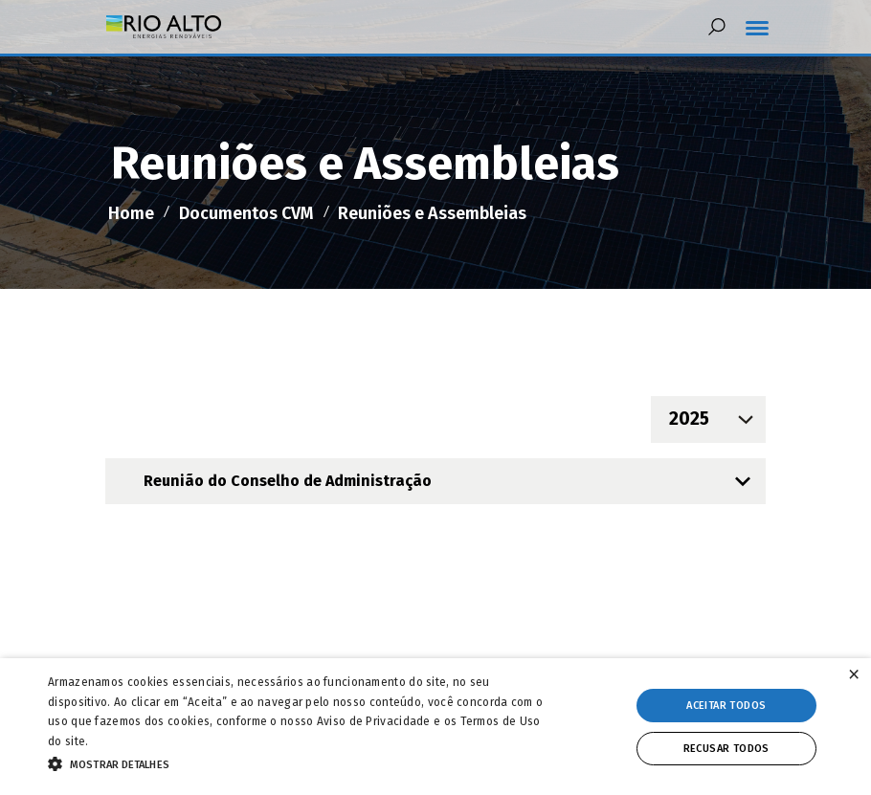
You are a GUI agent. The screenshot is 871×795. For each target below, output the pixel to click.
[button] (300, 762)
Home (131, 213)
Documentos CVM (246, 213)
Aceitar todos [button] (726, 705)
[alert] (435, 726)
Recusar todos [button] (726, 748)
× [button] (853, 675)
